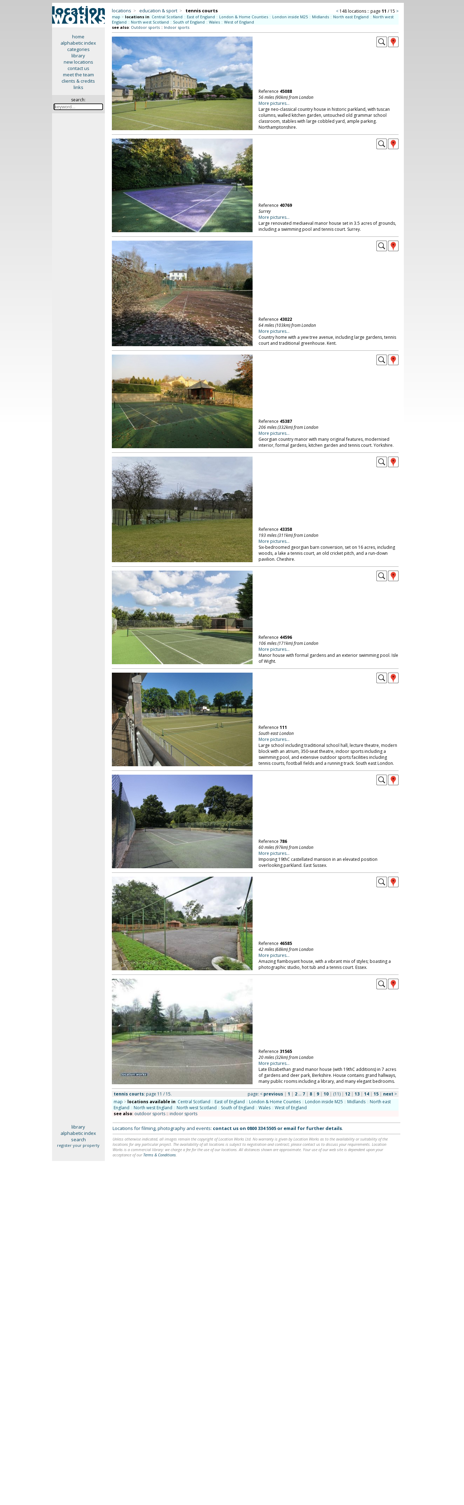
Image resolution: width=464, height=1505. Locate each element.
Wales (214, 22)
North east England (351, 16)
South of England (189, 22)
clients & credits (78, 81)
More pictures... (274, 103)
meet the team (78, 74)
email (290, 1128)
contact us (78, 68)
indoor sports (183, 1114)
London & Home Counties (243, 16)
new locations (78, 62)
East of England (201, 16)
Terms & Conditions (159, 1154)
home (78, 36)
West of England (239, 22)
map (116, 16)
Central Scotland (167, 16)
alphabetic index (78, 43)
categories (78, 49)
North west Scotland (150, 22)
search (78, 1139)
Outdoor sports (145, 27)
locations (121, 10)
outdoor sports (149, 1114)
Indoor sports (176, 27)
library (78, 55)
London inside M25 (290, 16)
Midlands (320, 16)
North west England (153, 1108)
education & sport (158, 10)
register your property (78, 1145)
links (78, 87)
